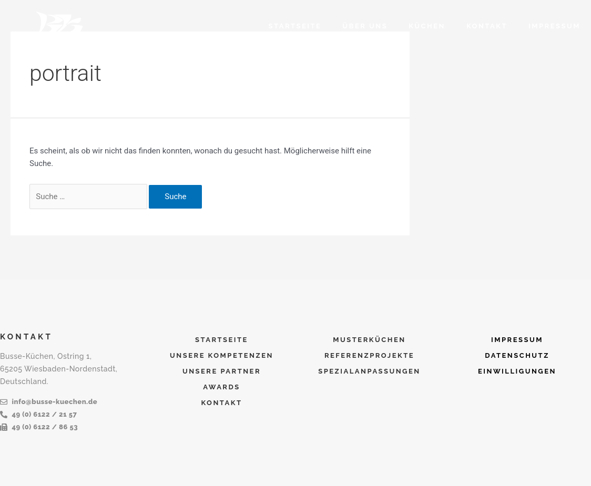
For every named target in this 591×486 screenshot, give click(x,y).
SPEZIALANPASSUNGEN (369, 371)
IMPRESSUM (554, 26)
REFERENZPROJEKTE (369, 355)
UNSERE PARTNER (221, 371)
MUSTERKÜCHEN (369, 340)
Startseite (295, 26)
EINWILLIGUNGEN (517, 371)
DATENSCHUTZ (517, 355)
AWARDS (221, 387)
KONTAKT (486, 26)
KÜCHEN (427, 26)
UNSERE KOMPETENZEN (221, 355)
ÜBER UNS (365, 26)
